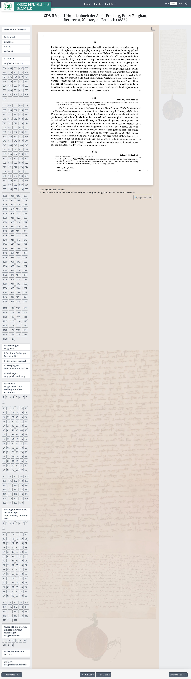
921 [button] (10, 123)
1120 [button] (5, 330)
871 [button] (15, 72)
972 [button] (15, 167)
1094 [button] (18, 297)
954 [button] (26, 149)
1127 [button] (25, 334)
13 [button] (17, 408)
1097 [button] (12, 301)
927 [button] (15, 127)
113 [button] (21, 485)
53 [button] (8, 439)
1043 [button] (25, 239)
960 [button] (4, 158)
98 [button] (21, 469)
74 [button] (21, 452)
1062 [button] (18, 261)
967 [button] (15, 162)
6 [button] (19, 397)
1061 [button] (12, 261)
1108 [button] (5, 317)
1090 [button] (18, 292)
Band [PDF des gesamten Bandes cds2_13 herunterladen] (103, 674)
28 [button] (4, 421)
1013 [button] (12, 209)
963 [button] (21, 158)
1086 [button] (18, 288)
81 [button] (26, 456)
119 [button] (26, 489)
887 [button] (21, 85)
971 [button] (10, 167)
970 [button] (4, 167)
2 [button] (6, 397)
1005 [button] (12, 200)
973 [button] (21, 167)
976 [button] (10, 171)
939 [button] (26, 136)
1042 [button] (18, 239)
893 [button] (26, 90)
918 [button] (21, 119)
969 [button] (26, 162)
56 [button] (21, 439)
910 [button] (4, 114)
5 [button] (16, 397)
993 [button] (21, 184)
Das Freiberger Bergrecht (11, 347)
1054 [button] (18, 253)
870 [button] (10, 72)
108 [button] (21, 481)
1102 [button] (18, 308)
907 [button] (15, 110)
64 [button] (4, 447)
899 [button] (4, 99)
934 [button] (26, 132)
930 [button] (4, 132)
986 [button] (10, 180)
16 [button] (4, 412)
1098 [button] (18, 301)
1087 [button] (25, 288)
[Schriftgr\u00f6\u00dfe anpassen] (180, 3)
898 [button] (26, 94)
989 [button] (26, 180)
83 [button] (8, 461)
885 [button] (10, 85)
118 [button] (21, 489)
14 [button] (21, 408)
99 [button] (26, 469)
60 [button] (13, 443)
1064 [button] (5, 266)
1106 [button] (18, 312)
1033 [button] (12, 231)
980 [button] (4, 176)
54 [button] (13, 439)
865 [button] (10, 68)
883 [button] (26, 81)
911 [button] (10, 114)
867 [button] (21, 68)
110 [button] (4, 485)
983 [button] (21, 176)
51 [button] (26, 434)
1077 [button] (12, 279)
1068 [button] (5, 270)
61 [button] (17, 443)
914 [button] (26, 114)
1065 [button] (12, 266)
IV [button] (13, 640)
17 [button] (8, 412)
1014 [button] (18, 209)
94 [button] (4, 469)
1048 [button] (5, 248)
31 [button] (17, 421)
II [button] (6, 640)
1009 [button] (12, 204)
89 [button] (8, 465)
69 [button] (26, 447)
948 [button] (21, 145)
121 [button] (10, 494)
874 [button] (4, 77)
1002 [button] (18, 196)
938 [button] (21, 136)
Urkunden (9, 58)
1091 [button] (25, 292)
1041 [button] (12, 239)
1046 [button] (18, 244)
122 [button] (15, 494)
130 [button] (4, 503)
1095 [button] (25, 297)
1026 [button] (18, 222)
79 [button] (17, 456)
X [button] (12, 645)
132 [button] (15, 503)
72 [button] (13, 452)
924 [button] (26, 123)
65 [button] (8, 447)
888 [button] (26, 85)
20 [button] (21, 412)
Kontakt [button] (109, 4)
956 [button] (10, 154)
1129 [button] (12, 338)
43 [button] (17, 430)
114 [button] (26, 485)
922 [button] (15, 123)
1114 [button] (18, 321)
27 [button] (26, 417)
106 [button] (10, 481)
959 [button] (26, 154)
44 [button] (21, 430)
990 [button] (4, 184)
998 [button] (21, 189)
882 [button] (21, 81)
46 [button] (4, 434)
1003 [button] (25, 196)
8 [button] (26, 397)
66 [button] (13, 447)
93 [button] (26, 465)
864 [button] (4, 68)
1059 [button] (25, 257)
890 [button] (10, 90)
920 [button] (4, 123)
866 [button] (15, 68)
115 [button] (4, 489)
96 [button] (13, 469)
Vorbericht (9, 51)
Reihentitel (9, 37)
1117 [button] (12, 325)
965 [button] (4, 162)
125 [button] (4, 498)
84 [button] (13, 461)
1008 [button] (5, 204)
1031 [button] (25, 226)
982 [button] (15, 176)
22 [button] (4, 417)
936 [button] (10, 136)
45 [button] (26, 430)
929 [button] (26, 127)
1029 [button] (12, 226)
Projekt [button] (98, 4)
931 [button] (10, 132)
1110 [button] (18, 317)
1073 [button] (12, 275)
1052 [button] (5, 253)
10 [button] (4, 408)
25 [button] (17, 417)
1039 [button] (25, 235)
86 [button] (21, 461)
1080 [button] (5, 283)
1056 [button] (5, 257)
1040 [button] (5, 239)
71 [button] (8, 452)
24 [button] (13, 417)
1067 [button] (25, 266)
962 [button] (15, 158)
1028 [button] (5, 226)
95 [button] (8, 469)
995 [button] (4, 189)
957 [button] (15, 154)
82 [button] (4, 461)
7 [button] (23, 397)
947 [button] (15, 145)
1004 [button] (5, 200)
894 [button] (4, 94)
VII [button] (25, 640)
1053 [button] (12, 253)
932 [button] (15, 132)
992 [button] (15, 184)
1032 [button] (5, 231)
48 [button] (13, 434)
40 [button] (4, 430)
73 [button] (17, 452)
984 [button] (26, 176)
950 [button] (4, 149)
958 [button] (21, 154)
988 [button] (21, 180)
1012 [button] (5, 209)
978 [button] (21, 171)
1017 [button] (12, 213)
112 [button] (15, 485)
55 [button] (17, 439)
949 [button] (26, 145)
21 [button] (26, 412)
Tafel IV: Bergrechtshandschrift (15, 663)
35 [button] (8, 426)
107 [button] (15, 481)
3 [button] (10, 397)
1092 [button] (5, 297)
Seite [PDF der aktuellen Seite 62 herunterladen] (87, 674)
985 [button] (4, 180)
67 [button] (17, 447)
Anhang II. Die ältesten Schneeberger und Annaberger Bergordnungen (15, 631)
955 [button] (4, 154)
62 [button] (21, 443)
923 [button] (21, 123)
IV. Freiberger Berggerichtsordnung (14, 375)
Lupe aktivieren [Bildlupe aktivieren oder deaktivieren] (143, 197)
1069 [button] (12, 270)
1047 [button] (25, 244)
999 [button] (26, 189)
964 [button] (26, 158)
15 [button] (26, 408)
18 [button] (13, 412)
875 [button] (10, 77)
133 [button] (21, 503)
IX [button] (8, 645)
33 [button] (26, 421)
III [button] (9, 640)
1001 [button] (12, 196)
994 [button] (26, 184)
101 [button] (10, 476)
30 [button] (13, 421)
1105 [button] (12, 312)
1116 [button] (5, 325)
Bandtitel (8, 42)
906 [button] (10, 110)
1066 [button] (18, 266)
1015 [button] (25, 209)
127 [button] (15, 498)
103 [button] (21, 476)
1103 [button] (25, 308)
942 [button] (15, 141)
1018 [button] (18, 213)
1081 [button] (12, 283)
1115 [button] (25, 321)
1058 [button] (18, 257)
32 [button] (21, 421)
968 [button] (21, 162)
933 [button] (21, 132)
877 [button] (21, 77)
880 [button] (10, 81)
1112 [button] (5, 321)
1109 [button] (12, 317)
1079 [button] (25, 279)
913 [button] (21, 114)
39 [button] (26, 426)
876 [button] (15, 77)
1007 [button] (25, 200)
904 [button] (26, 105)
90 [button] (13, 465)
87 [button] (26, 461)
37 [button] (17, 426)
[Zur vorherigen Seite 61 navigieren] (11, 674)
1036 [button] (5, 235)
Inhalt (7, 46)
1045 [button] (12, 244)
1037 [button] (12, 235)
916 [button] (10, 119)
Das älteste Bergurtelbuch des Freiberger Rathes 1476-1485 (13, 388)
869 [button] (4, 72)
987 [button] (15, 180)
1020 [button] (5, 218)
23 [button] (8, 417)
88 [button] (4, 465)
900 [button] (4, 105)
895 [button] (10, 94)
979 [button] (26, 171)
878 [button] (26, 77)
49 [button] (17, 434)
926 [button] (10, 127)
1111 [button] (25, 317)
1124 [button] (5, 334)
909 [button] (26, 110)
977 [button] (15, 171)
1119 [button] (25, 325)
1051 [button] (25, 248)
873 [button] (26, 72)
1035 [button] (25, 231)
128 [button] (21, 498)
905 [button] (4, 110)
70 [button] (4, 452)
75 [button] (26, 452)
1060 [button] (5, 261)
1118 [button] (18, 325)
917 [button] (15, 119)
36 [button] (13, 426)
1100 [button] (5, 308)
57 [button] (26, 439)
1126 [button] (18, 334)
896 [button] (15, 94)
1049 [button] (12, 248)
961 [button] (10, 158)
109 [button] (26, 481)
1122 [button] (18, 330)
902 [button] (15, 105)
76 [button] (4, 456)
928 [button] (21, 127)
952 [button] (15, 149)
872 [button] (21, 72)
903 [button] (21, 105)
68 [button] (21, 447)
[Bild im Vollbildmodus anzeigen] (153, 29)
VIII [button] (4, 645)
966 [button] (10, 162)
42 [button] (13, 430)
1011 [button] (25, 204)
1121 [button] (12, 330)
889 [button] (4, 90)
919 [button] (26, 119)
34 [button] (4, 426)
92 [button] (21, 465)
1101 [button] (12, 308)
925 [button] (4, 127)
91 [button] (17, 465)
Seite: (167, 3)
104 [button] (26, 476)
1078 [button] (18, 279)
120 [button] (4, 494)
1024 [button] (5, 222)
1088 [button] (5, 292)
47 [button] (8, 434)
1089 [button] (12, 292)
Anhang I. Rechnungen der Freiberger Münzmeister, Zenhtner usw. (16, 514)
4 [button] (13, 397)
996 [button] (10, 189)
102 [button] (15, 476)
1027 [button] (25, 222)
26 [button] (21, 417)
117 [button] (15, 489)
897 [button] (21, 94)
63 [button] (26, 443)
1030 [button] (18, 226)
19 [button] (17, 412)
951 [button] (10, 149)
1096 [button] (5, 301)
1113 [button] (12, 321)
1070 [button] (18, 270)
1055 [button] (25, 253)
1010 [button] (18, 204)
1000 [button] (5, 196)
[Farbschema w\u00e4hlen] (186, 3)
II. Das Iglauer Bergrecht (15, 361)
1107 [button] (25, 312)
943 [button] (21, 141)
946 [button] (10, 145)
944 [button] (26, 141)
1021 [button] (12, 218)
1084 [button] (5, 288)
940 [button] (4, 141)
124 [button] (26, 494)
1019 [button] (25, 213)
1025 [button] (12, 222)
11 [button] (8, 408)
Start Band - (15, 29)
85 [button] (17, 461)
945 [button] (4, 145)
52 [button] (4, 439)
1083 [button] (25, 283)
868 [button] (26, 68)
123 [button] (21, 494)
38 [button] (21, 426)
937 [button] (15, 136)
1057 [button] (12, 257)
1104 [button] (5, 312)
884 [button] (4, 85)
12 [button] (13, 408)
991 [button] (10, 184)
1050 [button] (18, 248)
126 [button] (10, 498)
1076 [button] (5, 279)
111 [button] (10, 485)
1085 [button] (12, 288)
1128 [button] (5, 338)
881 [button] (15, 81)
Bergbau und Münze (14, 63)
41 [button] (8, 430)
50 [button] (21, 434)
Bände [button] (87, 4)
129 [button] (26, 498)
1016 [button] (5, 213)
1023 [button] (25, 218)
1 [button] (3, 397)
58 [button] (4, 443)
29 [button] (8, 421)
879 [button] (4, 81)
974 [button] (26, 167)
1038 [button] (18, 235)
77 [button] (8, 456)
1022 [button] (18, 218)
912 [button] (15, 114)
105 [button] (4, 481)
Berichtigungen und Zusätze (14, 653)
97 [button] (17, 469)
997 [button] (15, 189)
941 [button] (10, 141)
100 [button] (4, 476)
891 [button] (15, 90)
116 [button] (10, 489)
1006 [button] (18, 200)
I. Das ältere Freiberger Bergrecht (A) (15, 354)
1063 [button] (25, 261)
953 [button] (21, 149)
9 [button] (3, 401)
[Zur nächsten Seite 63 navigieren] (178, 674)
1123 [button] (25, 330)
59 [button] (8, 443)
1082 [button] (18, 283)
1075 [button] (25, 275)
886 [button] (15, 85)
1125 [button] (12, 334)
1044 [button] (5, 244)
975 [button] (4, 171)
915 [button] (4, 119)
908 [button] (21, 110)
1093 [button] (12, 297)
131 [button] (10, 503)
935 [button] (4, 136)
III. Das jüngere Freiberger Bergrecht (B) (16, 367)
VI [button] (20, 640)
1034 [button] (18, 231)
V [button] (17, 640)
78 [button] (13, 456)
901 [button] (10, 105)
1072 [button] (5, 275)
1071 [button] (25, 270)
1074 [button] (18, 275)
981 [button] (10, 176)
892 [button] (21, 90)
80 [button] (21, 456)
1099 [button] (25, 301)
